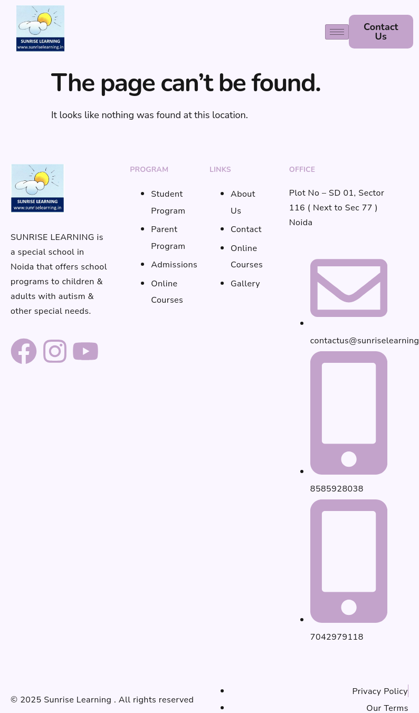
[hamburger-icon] (337, 32)
